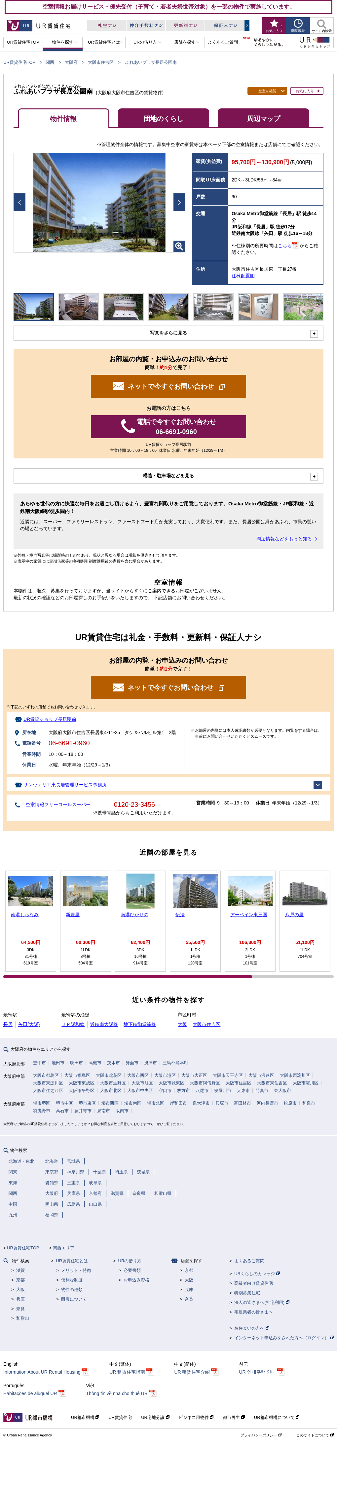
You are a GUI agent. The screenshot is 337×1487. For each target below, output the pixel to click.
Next (179, 202)
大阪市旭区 (142, 1083)
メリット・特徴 (76, 1270)
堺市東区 (87, 1103)
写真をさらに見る (168, 332)
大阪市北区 (111, 1090)
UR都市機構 (85, 1417)
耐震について (74, 1299)
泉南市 (103, 1111)
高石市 (62, 1111)
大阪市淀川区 (305, 1083)
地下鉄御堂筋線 (140, 1024)
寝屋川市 (222, 1090)
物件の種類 (72, 1289)
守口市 (165, 1090)
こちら (285, 246)
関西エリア (63, 1247)
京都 (20, 1279)
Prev (19, 202)
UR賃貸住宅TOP (19, 62)
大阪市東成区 (81, 1083)
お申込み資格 (136, 1279)
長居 (8, 1024)
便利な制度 (72, 1279)
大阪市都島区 (46, 1075)
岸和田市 (178, 1103)
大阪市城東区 (171, 1083)
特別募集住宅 (247, 1292)
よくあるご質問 (249, 1260)
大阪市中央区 (140, 1090)
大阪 (182, 1024)
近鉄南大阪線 (104, 1024)
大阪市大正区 (194, 1075)
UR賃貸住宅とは (72, 1260)
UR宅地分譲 (155, 1417)
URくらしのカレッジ (257, 1273)
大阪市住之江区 (48, 1090)
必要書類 (132, 1270)
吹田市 (76, 1063)
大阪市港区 (165, 1075)
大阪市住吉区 (101, 62)
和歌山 (22, 1318)
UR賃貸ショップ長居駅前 (49, 719)
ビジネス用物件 (196, 1417)
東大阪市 (282, 1090)
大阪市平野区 (81, 1090)
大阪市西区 (138, 1075)
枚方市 (183, 1090)
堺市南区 (132, 1103)
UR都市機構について (276, 1417)
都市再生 (234, 1417)
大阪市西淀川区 (295, 1075)
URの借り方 (130, 1260)
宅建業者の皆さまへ (253, 1312)
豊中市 (39, 1063)
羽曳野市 (41, 1111)
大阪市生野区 (113, 1083)
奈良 (20, 1308)
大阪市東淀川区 (48, 1083)
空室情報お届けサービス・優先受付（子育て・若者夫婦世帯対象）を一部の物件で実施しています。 (168, 6)
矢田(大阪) (29, 1024)
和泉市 (308, 1103)
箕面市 (132, 1063)
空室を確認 (267, 91)
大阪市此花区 (109, 1075)
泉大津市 (201, 1103)
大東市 (243, 1090)
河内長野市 (267, 1103)
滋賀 (20, 1270)
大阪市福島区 (77, 1075)
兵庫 (20, 1299)
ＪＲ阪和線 (73, 1024)
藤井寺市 (83, 1111)
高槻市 (95, 1063)
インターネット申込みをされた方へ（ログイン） (284, 1337)
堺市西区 (110, 1103)
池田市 (58, 1063)
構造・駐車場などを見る (168, 475)
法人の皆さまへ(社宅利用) (261, 1302)
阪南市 (122, 1111)
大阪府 (71, 62)
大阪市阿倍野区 (205, 1083)
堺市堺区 (41, 1103)
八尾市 (202, 1090)
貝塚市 (221, 1103)
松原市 (290, 1103)
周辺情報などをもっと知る (284, 538)
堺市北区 (155, 1103)
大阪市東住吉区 (272, 1083)
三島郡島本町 (175, 1063)
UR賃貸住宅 (120, 1417)
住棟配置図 (243, 275)
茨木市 (113, 1063)
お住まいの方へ (251, 1328)
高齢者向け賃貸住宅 (253, 1283)
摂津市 (150, 1063)
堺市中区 (64, 1103)
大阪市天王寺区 (228, 1075)
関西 (50, 62)
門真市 (261, 1090)
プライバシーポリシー (261, 1435)
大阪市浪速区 (261, 1075)
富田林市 (242, 1103)
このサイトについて (315, 1435)
